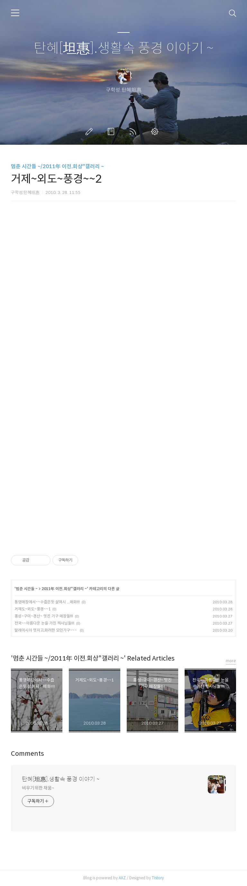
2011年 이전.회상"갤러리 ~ (64, 588)
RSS (134, 131)
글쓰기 (90, 131)
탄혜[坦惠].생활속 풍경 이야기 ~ (124, 48)
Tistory (158, 877)
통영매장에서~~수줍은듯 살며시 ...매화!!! (47, 601)
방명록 (112, 131)
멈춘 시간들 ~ (27, 588)
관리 (156, 131)
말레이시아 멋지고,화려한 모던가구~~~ (46, 630)
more (231, 660)
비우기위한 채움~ (38, 788)
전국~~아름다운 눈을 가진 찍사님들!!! (44, 623)
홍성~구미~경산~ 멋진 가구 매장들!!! (43, 616)
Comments (27, 754)
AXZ (122, 877)
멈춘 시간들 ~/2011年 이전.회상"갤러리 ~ (57, 166)
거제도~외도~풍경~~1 (32, 609)
